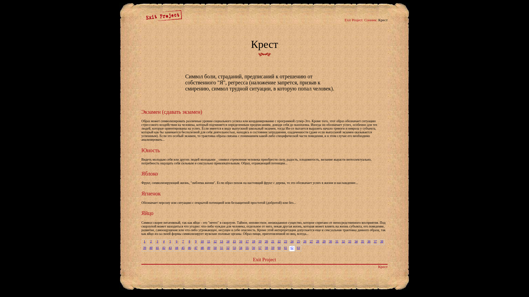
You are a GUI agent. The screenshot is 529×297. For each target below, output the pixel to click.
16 (240, 241)
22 (279, 241)
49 (208, 247)
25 (298, 241)
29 (324, 241)
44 (176, 247)
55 (247, 247)
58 (266, 247)
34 (356, 241)
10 (202, 241)
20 (266, 241)
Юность (150, 150)
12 (215, 241)
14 (227, 241)
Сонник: (371, 20)
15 (234, 241)
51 (221, 247)
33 (349, 241)
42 (163, 247)
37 (375, 241)
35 (362, 241)
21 (272, 241)
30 (330, 241)
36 (368, 241)
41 (157, 247)
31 (336, 241)
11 (208, 241)
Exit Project (264, 259)
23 (285, 241)
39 (144, 247)
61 (285, 247)
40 (150, 247)
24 (292, 241)
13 (221, 241)
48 (202, 247)
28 (317, 241)
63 (298, 247)
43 (170, 247)
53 (234, 247)
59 (272, 247)
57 (259, 247)
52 (227, 247)
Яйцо (147, 213)
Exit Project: (354, 20)
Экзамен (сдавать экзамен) (171, 112)
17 (247, 241)
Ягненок (151, 193)
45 (183, 247)
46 (189, 247)
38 (381, 241)
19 (259, 241)
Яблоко (149, 174)
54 (240, 247)
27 (311, 241)
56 (253, 247)
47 (195, 247)
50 (215, 247)
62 (292, 247)
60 (279, 247)
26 (304, 241)
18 (253, 241)
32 (343, 241)
